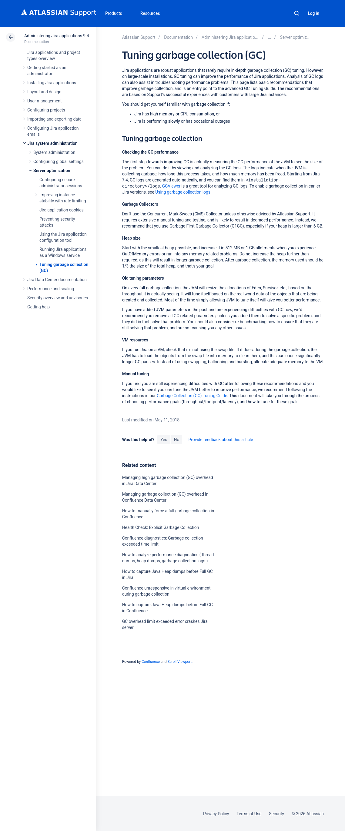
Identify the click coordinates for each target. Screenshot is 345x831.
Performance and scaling (50, 288)
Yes (163, 439)
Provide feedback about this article (220, 439)
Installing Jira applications (51, 82)
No (176, 439)
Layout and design (44, 91)
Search (297, 13)
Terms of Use (248, 813)
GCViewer (171, 186)
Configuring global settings (58, 161)
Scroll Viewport (179, 662)
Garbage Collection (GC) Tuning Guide (192, 395)
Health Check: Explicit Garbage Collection (160, 527)
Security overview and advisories (57, 297)
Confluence (151, 662)
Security (276, 813)
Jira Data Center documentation (57, 279)
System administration (54, 152)
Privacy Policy (216, 813)
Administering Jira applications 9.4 (56, 35)
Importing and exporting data (54, 119)
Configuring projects (46, 110)
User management (44, 100)
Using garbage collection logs (182, 192)
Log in (313, 13)
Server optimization (51, 170)
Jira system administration (52, 143)
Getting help (38, 306)
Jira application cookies (61, 210)
